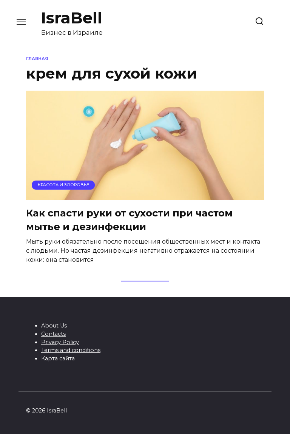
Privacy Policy (60, 342)
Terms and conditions (70, 350)
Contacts (53, 334)
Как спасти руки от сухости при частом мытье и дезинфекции (129, 219)
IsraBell (71, 18)
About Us (54, 325)
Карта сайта (58, 358)
